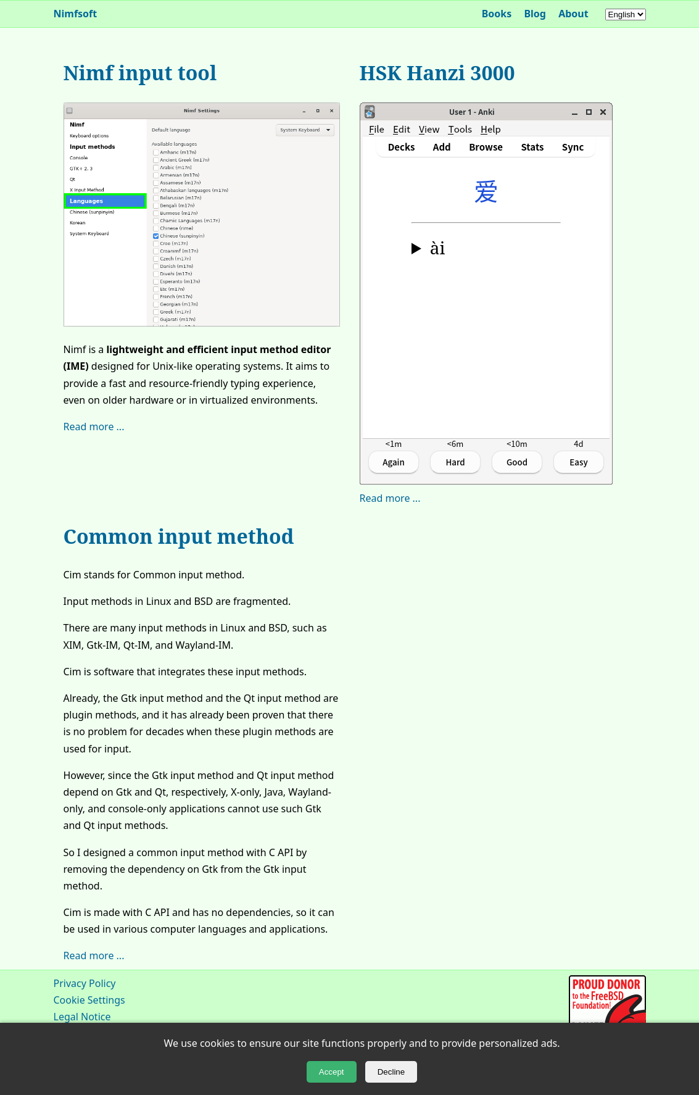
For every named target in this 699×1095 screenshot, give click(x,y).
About (573, 13)
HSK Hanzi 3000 (437, 72)
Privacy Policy (85, 983)
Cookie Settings (89, 1000)
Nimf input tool (140, 72)
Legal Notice (82, 1016)
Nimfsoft (75, 13)
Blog (535, 13)
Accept (331, 1071)
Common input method (179, 536)
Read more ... (94, 426)
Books (497, 13)
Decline (391, 1071)
